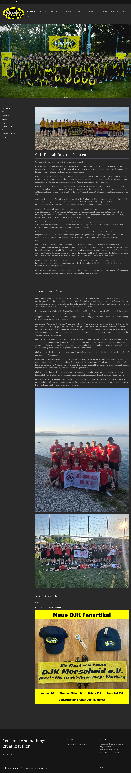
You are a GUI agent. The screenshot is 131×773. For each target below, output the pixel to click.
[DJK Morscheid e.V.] (13, 14)
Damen (5, 130)
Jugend (5, 123)
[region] (65, 61)
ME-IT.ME (44, 768)
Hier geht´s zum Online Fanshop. (48, 607)
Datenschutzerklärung (109, 768)
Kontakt (95, 768)
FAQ (4, 137)
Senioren (5, 116)
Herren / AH (7, 126)
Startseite (6, 108)
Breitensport (7, 134)
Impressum (124, 768)
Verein (5, 112)
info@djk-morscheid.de (13, 2)
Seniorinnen (7, 119)
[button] (2, 61)
